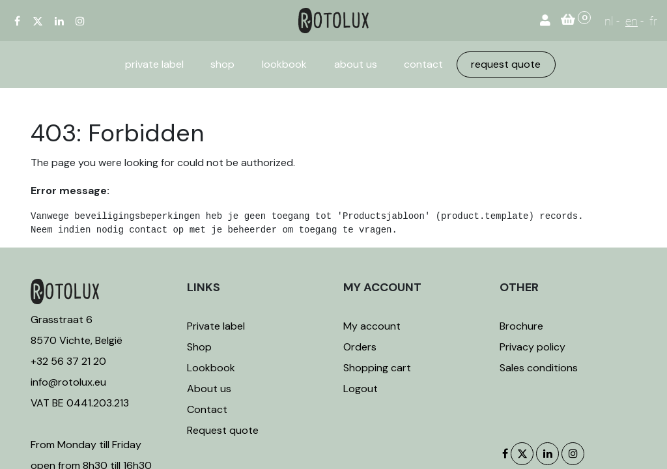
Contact (207, 409)
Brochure (521, 326)
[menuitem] (154, 64)
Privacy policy (532, 347)
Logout (360, 388)
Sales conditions (539, 368)
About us (209, 388)
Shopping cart (377, 368)
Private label (217, 326)
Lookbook (211, 368)
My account (372, 326)
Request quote (223, 430)
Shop (199, 347)
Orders (359, 347)
